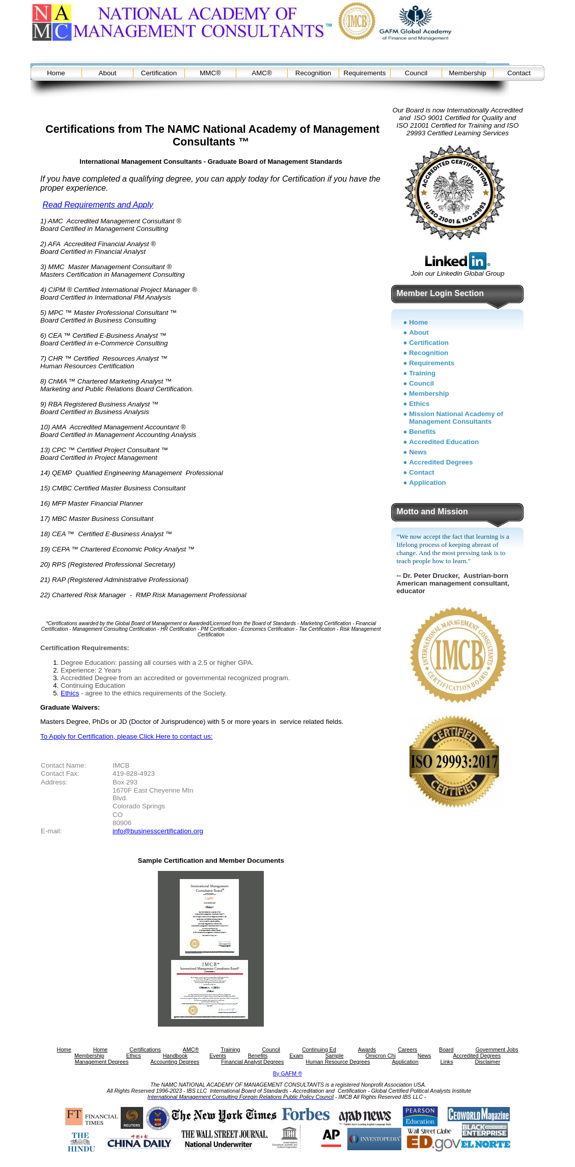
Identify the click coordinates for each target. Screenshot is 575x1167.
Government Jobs (496, 1049)
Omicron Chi (381, 1056)
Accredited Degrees (441, 462)
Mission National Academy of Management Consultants (456, 417)
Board (446, 1049)
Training (422, 373)
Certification (159, 73)
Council (416, 73)
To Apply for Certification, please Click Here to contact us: (126, 736)
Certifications (145, 1049)
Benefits (422, 431)
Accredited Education (444, 442)
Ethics (70, 693)
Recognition (313, 73)
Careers (407, 1049)
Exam (296, 1056)
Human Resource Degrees (338, 1062)
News (418, 452)
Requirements (365, 73)
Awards (367, 1049)
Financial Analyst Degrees (252, 1062)
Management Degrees (101, 1062)
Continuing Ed (319, 1049)
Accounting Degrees (174, 1062)
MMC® (210, 73)
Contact (519, 73)
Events (217, 1056)
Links (447, 1062)
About (108, 73)
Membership (467, 73)
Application (427, 482)
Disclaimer (487, 1062)
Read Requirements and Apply (97, 204)
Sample (334, 1056)
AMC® (261, 73)
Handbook (175, 1056)
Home (56, 73)
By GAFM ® (287, 1073)
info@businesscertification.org (158, 831)
